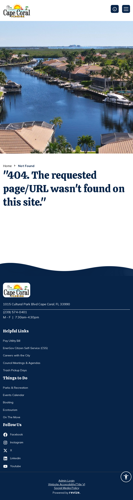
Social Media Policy (66, 488)
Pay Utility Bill (11, 341)
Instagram (17, 442)
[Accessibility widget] (126, 477)
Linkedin (17, 458)
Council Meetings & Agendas (21, 363)
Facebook (17, 434)
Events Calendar (13, 395)
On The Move (11, 417)
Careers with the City (16, 355)
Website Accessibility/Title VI (66, 484)
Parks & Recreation (15, 387)
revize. (74, 492)
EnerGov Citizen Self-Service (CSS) (25, 348)
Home (7, 166)
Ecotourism (10, 410)
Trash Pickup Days (15, 370)
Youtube (17, 466)
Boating (8, 402)
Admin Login (66, 480)
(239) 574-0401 (15, 312)
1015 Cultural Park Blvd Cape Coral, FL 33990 (36, 304)
